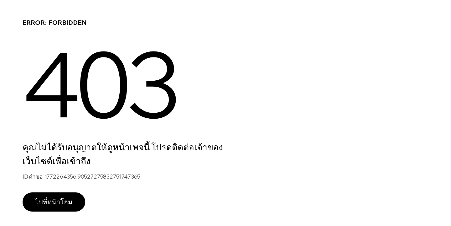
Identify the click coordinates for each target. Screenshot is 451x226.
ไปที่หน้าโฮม (53, 201)
